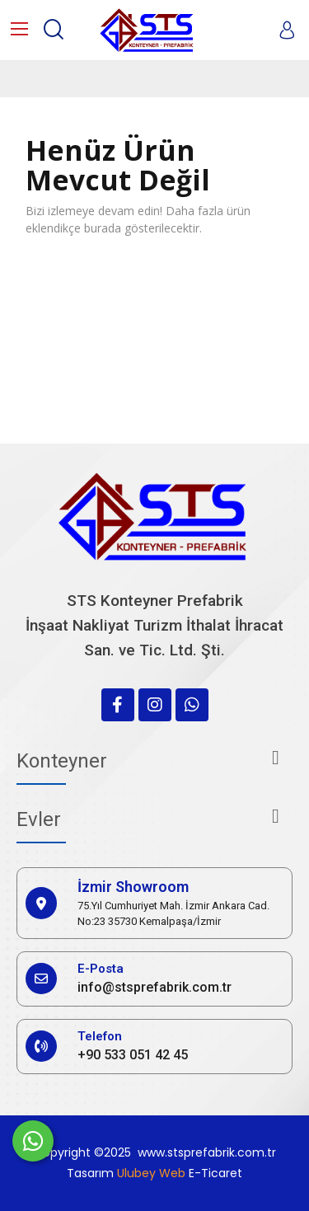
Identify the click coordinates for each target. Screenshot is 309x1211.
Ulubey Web (151, 1173)
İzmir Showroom (133, 886)
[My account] (287, 29)
